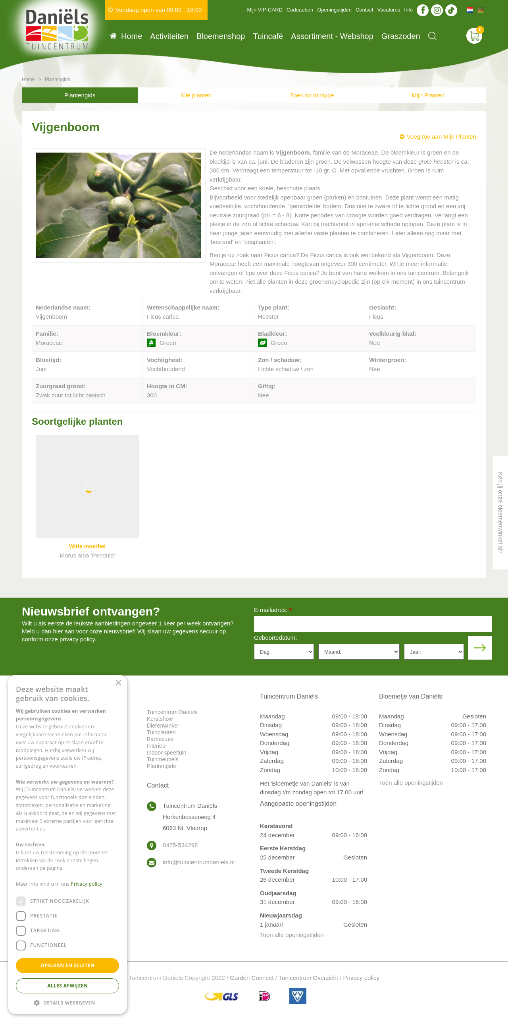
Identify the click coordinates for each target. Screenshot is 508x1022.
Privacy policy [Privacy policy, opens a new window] (86, 884)
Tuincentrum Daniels (172, 712)
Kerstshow (160, 719)
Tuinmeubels (163, 759)
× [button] (118, 683)
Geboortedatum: (275, 637)
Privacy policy (361, 977)
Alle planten (196, 95)
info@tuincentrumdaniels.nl (199, 862)
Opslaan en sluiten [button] (67, 965)
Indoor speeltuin (167, 752)
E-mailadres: (273, 610)
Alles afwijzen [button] (67, 985)
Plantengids (79, 95)
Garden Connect (251, 977)
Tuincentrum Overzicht (308, 977)
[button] (67, 1002)
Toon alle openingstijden (292, 934)
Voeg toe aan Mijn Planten (441, 136)
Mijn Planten (428, 95)
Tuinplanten (161, 732)
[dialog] (67, 844)
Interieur (157, 746)
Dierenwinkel (163, 725)
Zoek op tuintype (312, 95)
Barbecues (160, 739)
